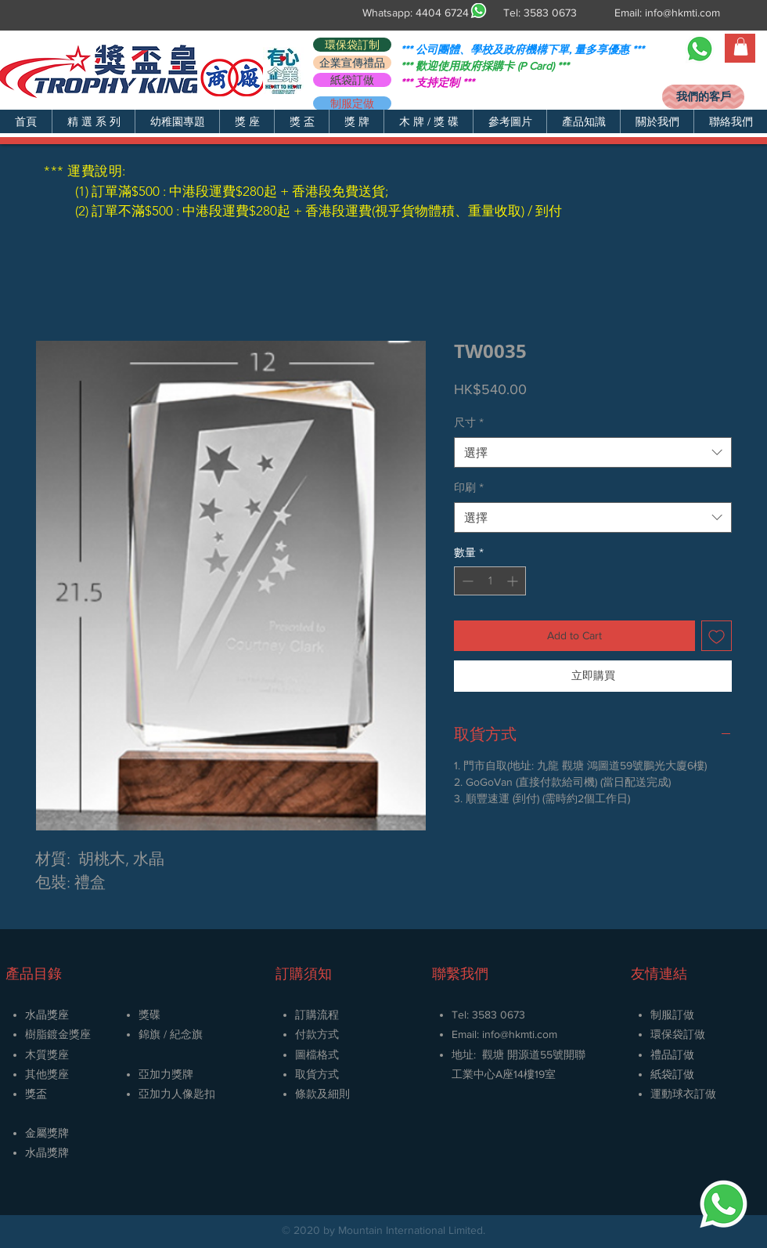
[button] (93, 121)
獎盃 (36, 1093)
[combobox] (593, 452)
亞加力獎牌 (166, 1074)
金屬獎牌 (47, 1133)
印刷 (469, 487)
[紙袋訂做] (352, 80)
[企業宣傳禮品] (352, 63)
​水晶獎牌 (47, 1152)
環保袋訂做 (677, 1034)
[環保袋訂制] (352, 45)
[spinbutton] (490, 581)
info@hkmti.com (682, 12)
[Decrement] (466, 581)
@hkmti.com (528, 1034)
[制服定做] (352, 103)
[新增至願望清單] (716, 635)
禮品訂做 (672, 1054)
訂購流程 (317, 1014)
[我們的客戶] (703, 97)
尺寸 (469, 422)
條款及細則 (322, 1093)
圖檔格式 (317, 1054)
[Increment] (514, 581)
